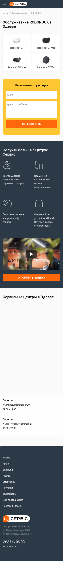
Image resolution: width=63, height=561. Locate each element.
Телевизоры (9, 494)
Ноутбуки (8, 487)
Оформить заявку (31, 277)
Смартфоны (9, 481)
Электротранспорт (13, 500)
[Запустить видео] (31, 254)
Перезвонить (31, 124)
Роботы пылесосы (18, 13)
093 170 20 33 (14, 541)
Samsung (8, 469)
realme (6, 475)
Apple (6, 463)
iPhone (6, 457)
